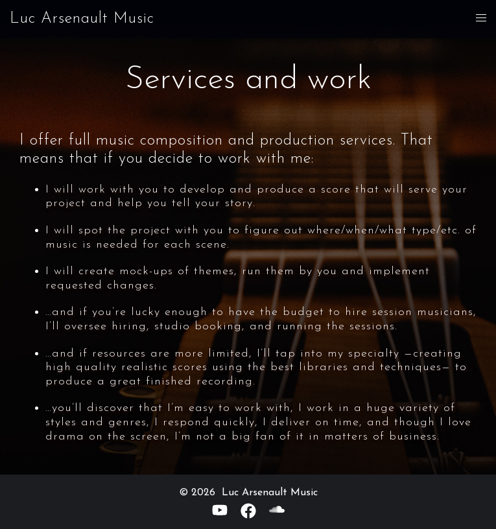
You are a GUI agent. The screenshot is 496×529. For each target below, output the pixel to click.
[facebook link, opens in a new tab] (248, 510)
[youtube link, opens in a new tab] (220, 510)
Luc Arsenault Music (82, 19)
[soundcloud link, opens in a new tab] (277, 510)
